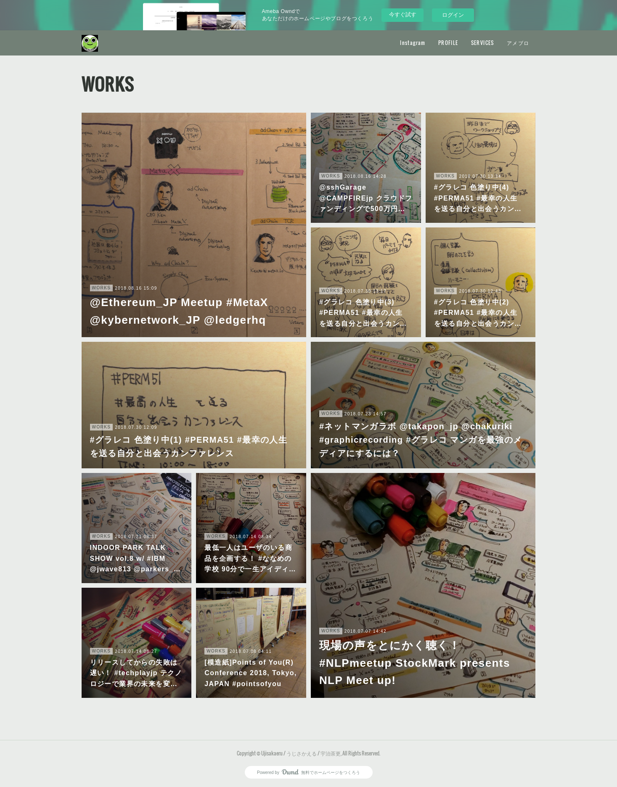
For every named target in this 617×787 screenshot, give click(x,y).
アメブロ (518, 42)
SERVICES (482, 42)
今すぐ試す (402, 14)
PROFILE (448, 42)
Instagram (413, 42)
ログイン (453, 15)
